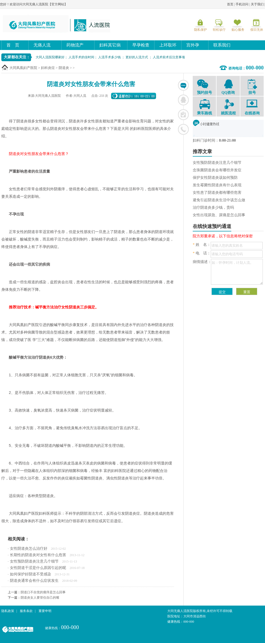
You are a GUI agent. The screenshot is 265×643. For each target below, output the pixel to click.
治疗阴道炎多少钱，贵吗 (213, 208)
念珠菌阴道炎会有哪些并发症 (217, 170)
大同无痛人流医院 (57, 24)
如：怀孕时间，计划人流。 (237, 272)
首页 (230, 4)
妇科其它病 (110, 45)
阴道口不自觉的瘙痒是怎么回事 (43, 592)
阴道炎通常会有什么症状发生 (34, 581)
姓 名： (202, 245)
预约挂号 (204, 87)
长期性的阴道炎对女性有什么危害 (38, 555)
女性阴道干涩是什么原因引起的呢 (38, 568)
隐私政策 (7, 611)
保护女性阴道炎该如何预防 (215, 178)
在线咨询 (183, 85)
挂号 (252, 87)
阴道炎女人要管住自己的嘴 (40, 597)
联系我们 (221, 45)
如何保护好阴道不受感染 (30, 574)
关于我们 (257, 4)
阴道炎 (64, 68)
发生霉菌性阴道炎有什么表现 (217, 185)
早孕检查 (140, 45)
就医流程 (228, 107)
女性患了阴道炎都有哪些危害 (217, 193)
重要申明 (45, 611)
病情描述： (202, 262)
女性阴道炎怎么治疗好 (28, 549)
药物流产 (75, 45)
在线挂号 (183, 114)
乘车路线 (204, 107)
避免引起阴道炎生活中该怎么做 (219, 200)
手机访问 (242, 4)
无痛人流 (42, 45)
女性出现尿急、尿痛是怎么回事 (219, 215)
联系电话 (183, 129)
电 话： (202, 253)
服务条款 (26, 611)
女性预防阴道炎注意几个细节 (34, 561)
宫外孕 (192, 45)
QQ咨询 (228, 87)
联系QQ (183, 100)
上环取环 (167, 45)
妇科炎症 (48, 68)
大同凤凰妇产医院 (23, 68)
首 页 (12, 45)
